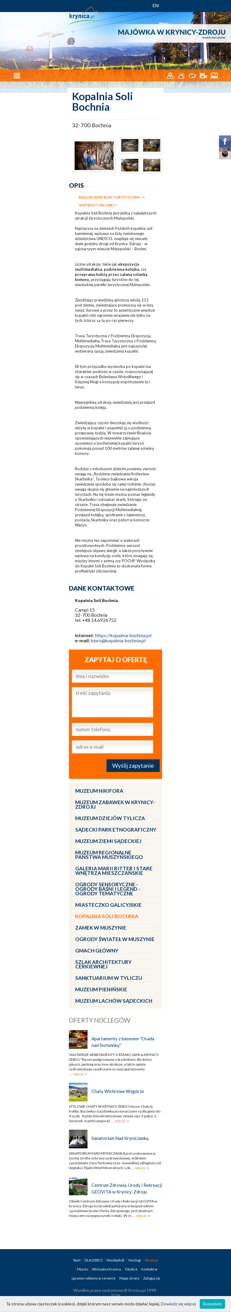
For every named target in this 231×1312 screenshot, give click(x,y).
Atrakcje (151, 1260)
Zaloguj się (151, 1278)
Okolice (131, 1269)
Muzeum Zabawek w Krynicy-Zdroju (115, 804)
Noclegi (134, 1260)
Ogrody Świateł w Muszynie (115, 939)
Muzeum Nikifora (99, 791)
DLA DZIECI (94, 1260)
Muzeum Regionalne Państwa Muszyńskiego (109, 854)
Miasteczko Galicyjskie (108, 905)
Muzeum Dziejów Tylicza (110, 818)
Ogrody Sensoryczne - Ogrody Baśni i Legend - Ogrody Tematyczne (107, 889)
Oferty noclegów (99, 1020)
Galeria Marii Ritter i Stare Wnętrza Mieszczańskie (113, 870)
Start (77, 1260)
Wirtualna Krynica (107, 1269)
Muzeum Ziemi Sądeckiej (108, 841)
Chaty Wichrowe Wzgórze (117, 1091)
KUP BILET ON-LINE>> (98, 205)
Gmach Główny (97, 950)
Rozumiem (212, 1303)
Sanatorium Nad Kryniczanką (120, 1138)
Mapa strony (129, 1278)
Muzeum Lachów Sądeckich (113, 1001)
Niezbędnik (115, 1260)
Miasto (83, 1269)
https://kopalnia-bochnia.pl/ (123, 635)
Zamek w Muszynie (100, 928)
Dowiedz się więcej (178, 1303)
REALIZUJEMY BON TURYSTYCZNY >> (112, 197)
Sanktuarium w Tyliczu (108, 978)
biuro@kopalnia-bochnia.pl (118, 640)
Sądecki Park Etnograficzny (115, 829)
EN (155, 5)
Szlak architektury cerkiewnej (103, 964)
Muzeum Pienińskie (101, 989)
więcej (78, 1074)
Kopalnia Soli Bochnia (106, 916)
